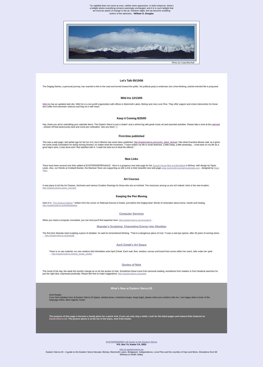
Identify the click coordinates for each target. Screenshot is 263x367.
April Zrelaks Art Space (131, 244)
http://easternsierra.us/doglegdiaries (60, 205)
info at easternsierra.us (131, 349)
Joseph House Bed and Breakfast (169, 165)
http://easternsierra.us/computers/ (135, 220)
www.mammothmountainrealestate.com (181, 168)
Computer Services (131, 213)
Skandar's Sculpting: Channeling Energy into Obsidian (131, 226)
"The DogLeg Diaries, (62, 203)
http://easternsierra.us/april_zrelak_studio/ (72, 254)
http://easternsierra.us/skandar (59, 235)
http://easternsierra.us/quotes (132, 273)
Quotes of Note (131, 264)
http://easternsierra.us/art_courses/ (59, 188)
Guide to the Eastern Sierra (142, 342)
